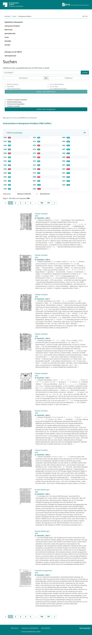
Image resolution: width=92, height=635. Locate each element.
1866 (5, 177)
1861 (5, 157)
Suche (14, 16)
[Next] (54, 203)
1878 (34, 169)
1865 (5, 173)
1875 (34, 157)
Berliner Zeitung (12, 84)
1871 (34, 141)
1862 (5, 161)
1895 (64, 181)
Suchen (85, 72)
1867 (5, 181)
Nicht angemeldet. (84, 628)
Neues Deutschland (13, 89)
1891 (64, 165)
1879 (34, 173)
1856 (5, 137)
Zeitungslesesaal (10, 56)
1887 (64, 149)
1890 (64, 161)
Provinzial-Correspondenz (15, 104)
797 (48, 203)
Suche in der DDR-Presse (46, 92)
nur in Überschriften (57, 84)
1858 (5, 145)
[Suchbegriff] (42, 72)
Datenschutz (14, 628)
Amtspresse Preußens (12, 26)
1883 (34, 189)
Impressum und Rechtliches (30, 628)
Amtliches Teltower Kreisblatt (17, 100)
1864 (5, 169)
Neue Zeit (10, 86)
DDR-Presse (9, 30)
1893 (64, 173)
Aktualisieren (45, 194)
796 (41, 203)
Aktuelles (8, 41)
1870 (34, 137)
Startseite (7, 16)
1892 (64, 169)
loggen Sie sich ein (11, 118)
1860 (5, 153)
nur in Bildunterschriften (58, 89)
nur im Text (54, 86)
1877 (34, 165)
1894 (64, 177)
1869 (5, 189)
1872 (34, 145)
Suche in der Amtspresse (46, 109)
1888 (64, 153)
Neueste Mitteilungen (14, 102)
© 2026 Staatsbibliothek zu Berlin (30, 631)
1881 (34, 181)
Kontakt (7, 45)
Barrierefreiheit (45, 628)
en (86, 16)
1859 (5, 149)
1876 (34, 161)
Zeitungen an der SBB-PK (13, 52)
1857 (5, 141)
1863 (5, 165)
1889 (64, 157)
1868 (5, 185)
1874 (34, 153)
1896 (64, 185)
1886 (64, 145)
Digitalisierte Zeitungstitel (14, 22)
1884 (64, 137)
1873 (34, 149)
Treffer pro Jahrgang (14, 133)
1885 (64, 141)
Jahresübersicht (10, 33)
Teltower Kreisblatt (13, 106)
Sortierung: (7, 194)
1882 (34, 185)
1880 (34, 177)
